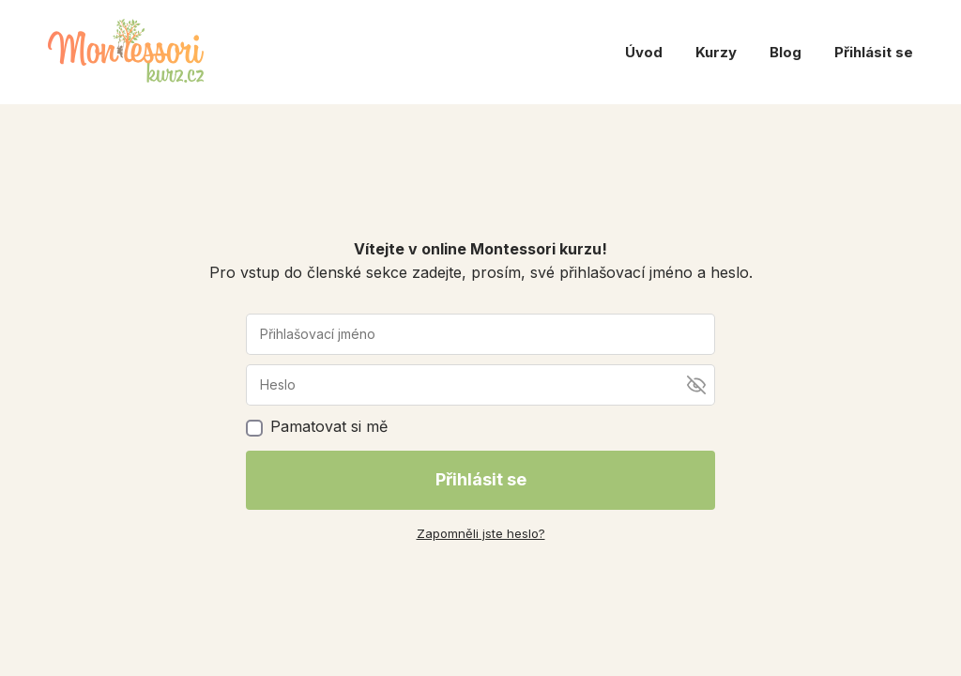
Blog (785, 52)
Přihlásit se (873, 52)
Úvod (644, 52)
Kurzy (716, 52)
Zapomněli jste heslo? (481, 533)
